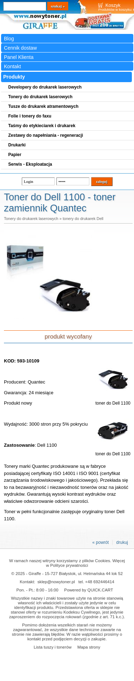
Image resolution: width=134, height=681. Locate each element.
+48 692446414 (99, 581)
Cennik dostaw (20, 48)
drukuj (122, 542)
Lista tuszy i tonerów (52, 647)
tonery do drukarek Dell (83, 218)
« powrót (100, 542)
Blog (9, 38)
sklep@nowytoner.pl (56, 581)
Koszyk (112, 5)
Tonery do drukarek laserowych (31, 218)
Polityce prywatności (69, 565)
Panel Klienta (19, 57)
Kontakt (12, 66)
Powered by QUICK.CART (88, 589)
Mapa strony (88, 647)
